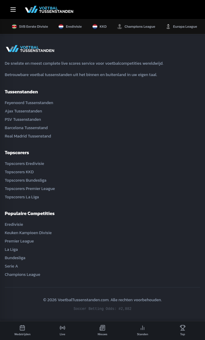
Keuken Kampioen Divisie (28, 233)
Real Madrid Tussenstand (28, 136)
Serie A (11, 266)
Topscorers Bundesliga (25, 180)
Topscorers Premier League (30, 189)
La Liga (11, 249)
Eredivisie (14, 224)
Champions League (22, 274)
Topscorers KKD (19, 172)
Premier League (19, 241)
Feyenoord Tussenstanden (29, 103)
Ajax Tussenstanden (23, 111)
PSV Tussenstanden (23, 119)
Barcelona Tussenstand (26, 128)
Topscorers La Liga (22, 197)
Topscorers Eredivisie (24, 163)
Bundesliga (15, 258)
